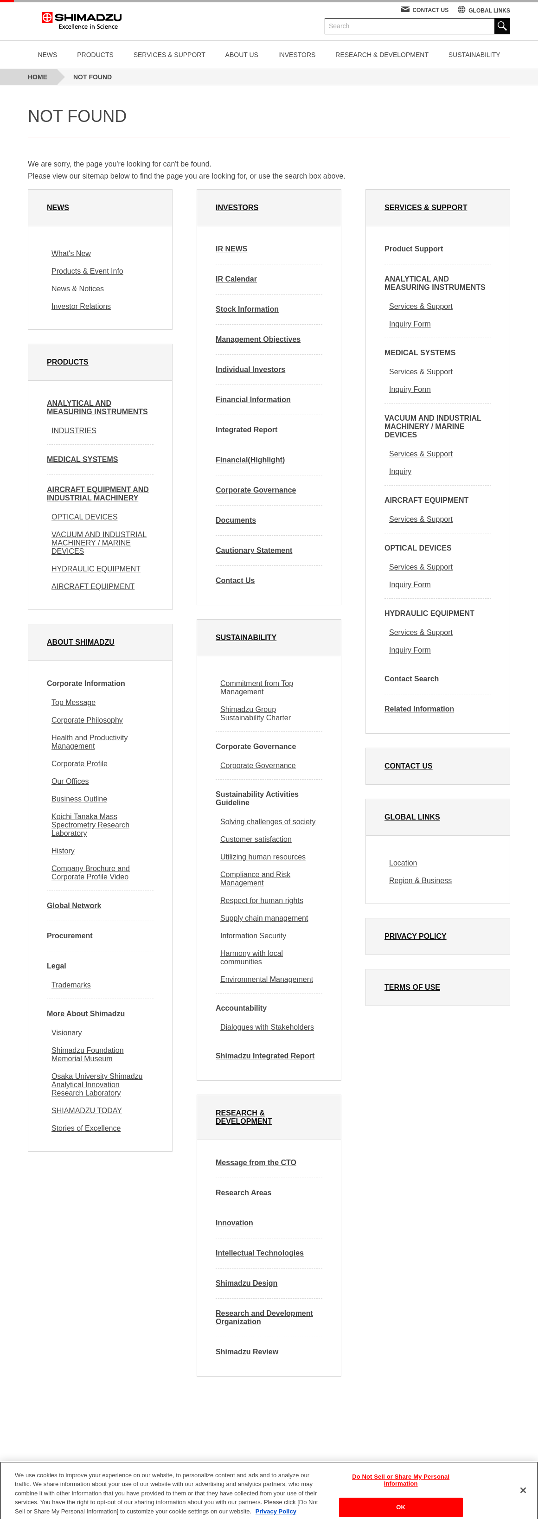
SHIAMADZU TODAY (86, 1111)
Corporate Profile (79, 764)
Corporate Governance (256, 490)
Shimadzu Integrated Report (265, 1056)
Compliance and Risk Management (255, 879)
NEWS (47, 54)
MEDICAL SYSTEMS (82, 459)
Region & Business (420, 880)
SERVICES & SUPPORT (169, 54)
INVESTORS (297, 54)
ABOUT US (241, 54)
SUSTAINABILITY (474, 54)
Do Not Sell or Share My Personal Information (400, 1487)
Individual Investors (250, 369)
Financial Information (253, 400)
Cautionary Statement (254, 550)
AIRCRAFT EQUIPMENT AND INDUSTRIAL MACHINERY (98, 494)
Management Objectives (258, 339)
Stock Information (247, 309)
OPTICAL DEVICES (84, 517)
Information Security (253, 936)
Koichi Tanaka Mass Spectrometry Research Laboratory (90, 825)
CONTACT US (430, 10)
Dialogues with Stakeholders (267, 1027)
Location (403, 863)
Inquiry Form (410, 324)
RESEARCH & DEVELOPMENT (382, 54)
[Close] (523, 1497)
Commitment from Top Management (256, 687)
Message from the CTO (256, 1162)
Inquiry (400, 471)
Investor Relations (81, 306)
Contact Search (411, 679)
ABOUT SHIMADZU (81, 642)
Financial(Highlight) (250, 460)
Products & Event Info (87, 271)
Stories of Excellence (86, 1128)
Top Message (73, 702)
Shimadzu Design (246, 1283)
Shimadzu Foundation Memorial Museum (87, 1054)
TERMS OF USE (412, 987)
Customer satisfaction (256, 839)
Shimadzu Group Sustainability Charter (255, 713)
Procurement (70, 936)
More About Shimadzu (86, 1014)
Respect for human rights (261, 900)
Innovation (234, 1223)
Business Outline (79, 799)
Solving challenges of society (267, 822)
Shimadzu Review (247, 1352)
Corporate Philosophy (87, 720)
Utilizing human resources (263, 857)
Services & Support (421, 306)
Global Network (74, 906)
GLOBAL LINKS (489, 10)
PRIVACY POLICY (415, 936)
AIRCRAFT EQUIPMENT (92, 586)
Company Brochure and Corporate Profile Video (90, 873)
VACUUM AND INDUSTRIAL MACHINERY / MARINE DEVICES (99, 543)
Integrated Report (246, 430)
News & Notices (77, 289)
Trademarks (71, 985)
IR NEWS (231, 249)
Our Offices (70, 781)
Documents (236, 520)
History (63, 851)
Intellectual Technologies (260, 1253)
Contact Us (235, 580)
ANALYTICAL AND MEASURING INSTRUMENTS (97, 407)
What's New (71, 253)
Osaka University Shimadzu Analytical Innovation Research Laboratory (97, 1084)
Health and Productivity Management (89, 742)
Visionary (66, 1033)
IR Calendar (236, 279)
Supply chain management (264, 918)
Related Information (419, 709)
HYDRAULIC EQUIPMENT (96, 569)
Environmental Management (266, 979)
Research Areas (243, 1193)
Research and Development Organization (264, 1317)
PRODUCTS (95, 54)
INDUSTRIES (73, 431)
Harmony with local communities (251, 957)
